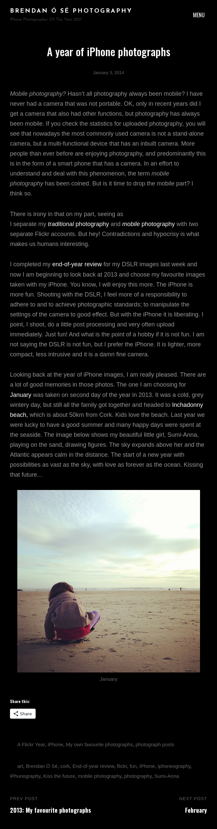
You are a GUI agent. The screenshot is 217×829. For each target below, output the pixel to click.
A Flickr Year (31, 744)
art (20, 766)
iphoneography (174, 766)
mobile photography (99, 776)
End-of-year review (93, 766)
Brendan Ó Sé (42, 766)
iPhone (55, 744)
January (20, 395)
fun (133, 766)
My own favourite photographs (99, 744)
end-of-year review (77, 264)
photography (78, 224)
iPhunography (25, 776)
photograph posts (154, 744)
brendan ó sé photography (71, 11)
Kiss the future (59, 776)
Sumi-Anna (166, 776)
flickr (122, 766)
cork (65, 766)
